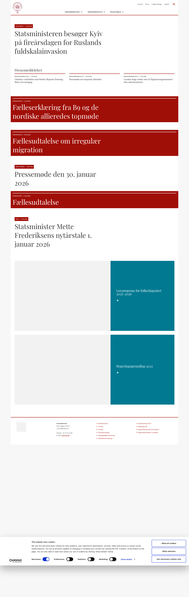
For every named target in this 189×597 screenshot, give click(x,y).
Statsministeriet (72, 11)
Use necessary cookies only (169, 591)
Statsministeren (95, 11)
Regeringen (115, 11)
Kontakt (140, 4)
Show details (126, 591)
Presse (147, 4)
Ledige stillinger (157, 4)
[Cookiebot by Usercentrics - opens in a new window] (15, 592)
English (166, 4)
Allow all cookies (169, 575)
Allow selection (169, 583)
